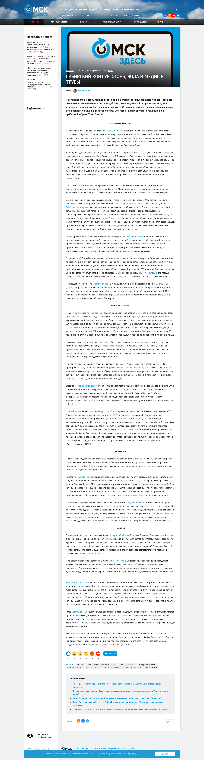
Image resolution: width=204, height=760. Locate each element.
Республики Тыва (80, 611)
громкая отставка (117, 560)
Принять (165, 754)
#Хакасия (153, 667)
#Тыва (145, 667)
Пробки (124, 15)
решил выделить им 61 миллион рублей (128, 367)
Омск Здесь (37, 10)
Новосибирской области (87, 385)
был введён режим (113, 130)
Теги (71, 664)
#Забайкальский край (109, 664)
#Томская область (133, 667)
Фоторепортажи (130, 9)
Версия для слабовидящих (44, 735)
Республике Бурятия (133, 236)
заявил (129, 189)
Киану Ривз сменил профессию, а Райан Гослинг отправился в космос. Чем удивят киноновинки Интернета (41, 60)
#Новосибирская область (96, 667)
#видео (95, 664)
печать (110, 71)
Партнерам (85, 749)
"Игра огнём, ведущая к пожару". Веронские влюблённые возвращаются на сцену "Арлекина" (117, 698)
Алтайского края (95, 312)
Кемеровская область (76, 582)
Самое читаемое (109, 9)
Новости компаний (86, 9)
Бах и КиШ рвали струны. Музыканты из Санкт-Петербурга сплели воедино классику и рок (39, 83)
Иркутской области (107, 411)
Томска (74, 633)
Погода (113, 15)
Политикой (133, 754)
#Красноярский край (75, 667)
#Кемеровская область (148, 664)
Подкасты (85, 22)
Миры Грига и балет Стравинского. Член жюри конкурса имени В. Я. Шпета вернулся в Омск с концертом (39, 46)
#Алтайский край (83, 664)
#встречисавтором (112, 22)
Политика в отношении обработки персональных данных (113, 749)
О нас (76, 749)
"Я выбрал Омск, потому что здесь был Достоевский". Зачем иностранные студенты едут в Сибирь (120, 709)
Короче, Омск (140, 22)
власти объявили (148, 272)
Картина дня (66, 9)
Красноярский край (99, 283)
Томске (138, 458)
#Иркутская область (128, 664)
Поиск (175, 9)
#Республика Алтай (116, 667)
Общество (34, 22)
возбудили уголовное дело (112, 345)
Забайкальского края (76, 207)
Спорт (160, 22)
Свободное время (59, 22)
